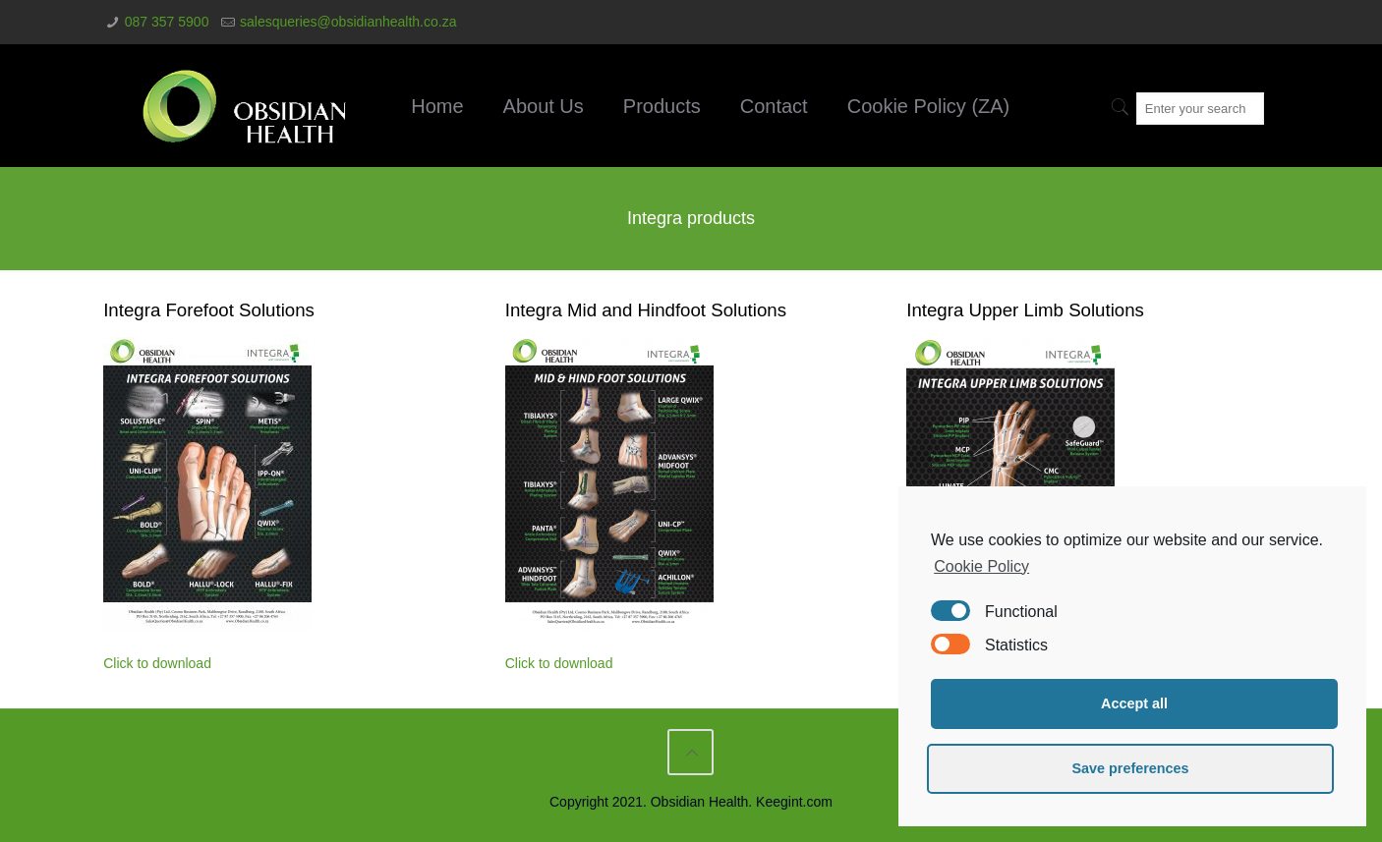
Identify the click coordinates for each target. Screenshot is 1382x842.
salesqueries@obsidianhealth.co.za (348, 21)
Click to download (157, 663)
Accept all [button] (1134, 703)
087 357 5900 (167, 21)
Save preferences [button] (1129, 768)
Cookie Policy (981, 566)
